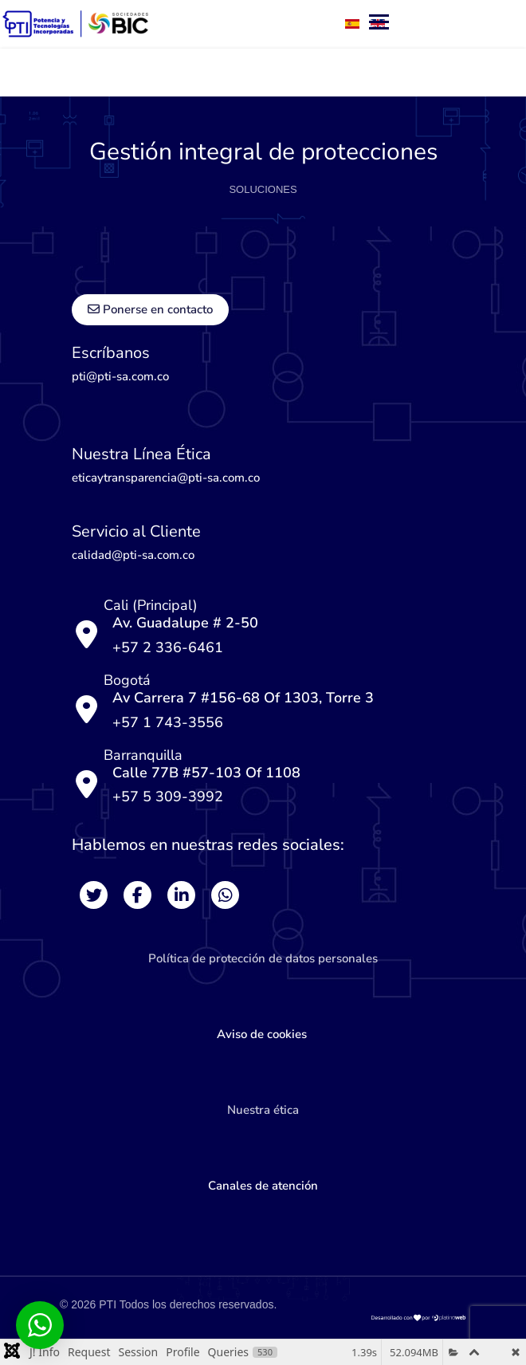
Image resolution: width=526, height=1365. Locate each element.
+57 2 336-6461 (167, 647)
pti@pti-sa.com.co (120, 376)
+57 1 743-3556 (167, 722)
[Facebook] (137, 895)
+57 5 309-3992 (167, 796)
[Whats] (225, 895)
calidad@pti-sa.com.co (133, 555)
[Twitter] (94, 895)
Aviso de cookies (263, 1034)
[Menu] (271, 72)
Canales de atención (263, 1186)
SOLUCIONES (262, 189)
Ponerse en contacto (150, 309)
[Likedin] (181, 895)
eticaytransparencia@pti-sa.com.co (166, 478)
